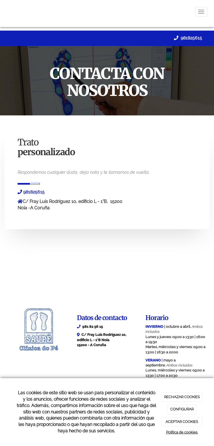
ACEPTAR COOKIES (182, 422)
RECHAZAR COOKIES (182, 397)
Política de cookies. (182, 432)
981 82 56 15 (92, 326)
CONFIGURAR (182, 409)
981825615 (190, 38)
